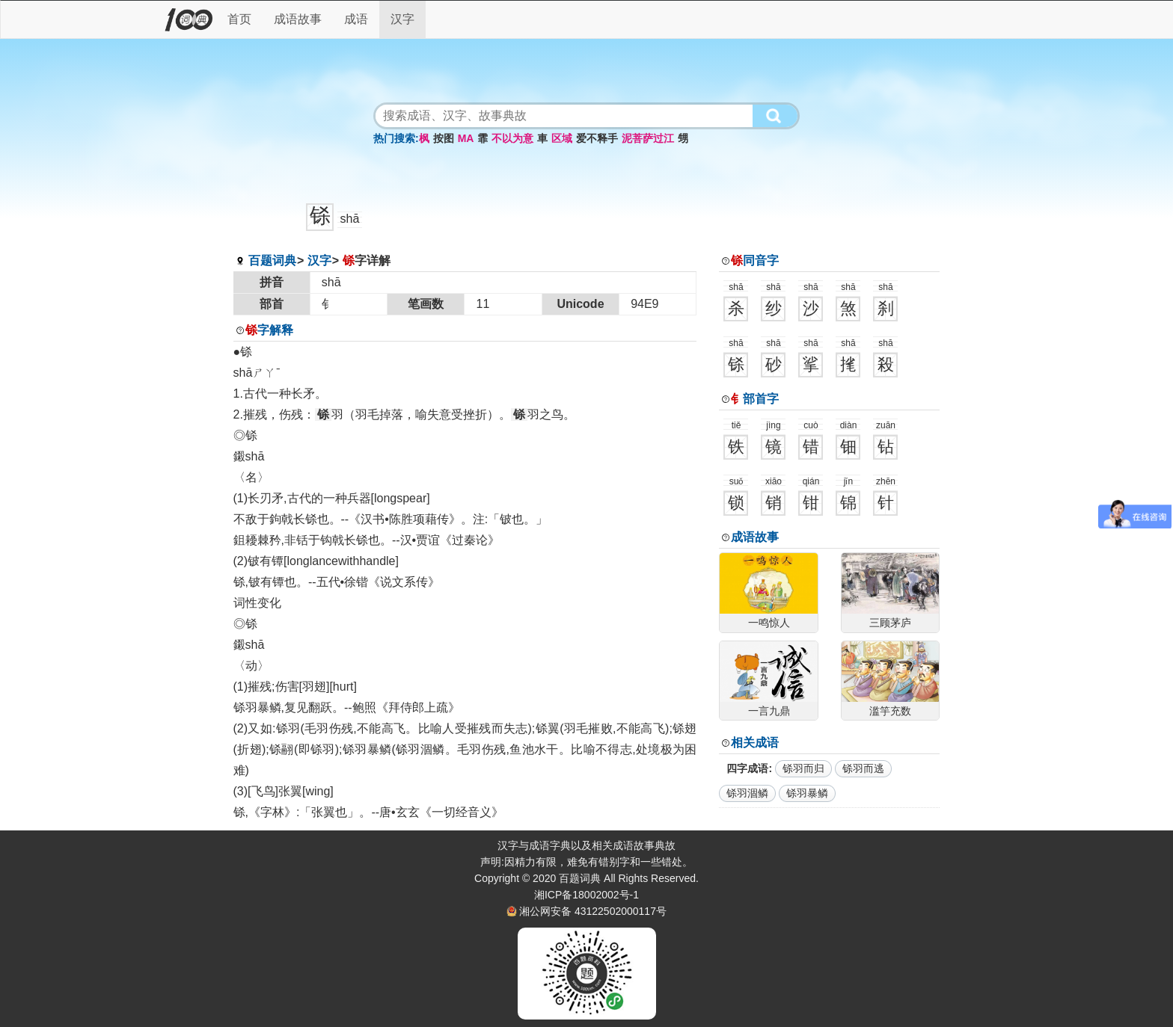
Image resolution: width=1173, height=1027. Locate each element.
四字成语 (747, 768)
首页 (239, 19)
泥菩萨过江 (648, 138)
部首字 (755, 398)
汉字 (402, 19)
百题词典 (272, 260)
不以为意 (512, 138)
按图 (443, 138)
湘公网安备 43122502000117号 (593, 911)
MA (466, 138)
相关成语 (755, 742)
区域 (561, 138)
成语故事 (298, 19)
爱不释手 (597, 138)
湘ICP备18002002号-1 (586, 895)
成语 (356, 19)
